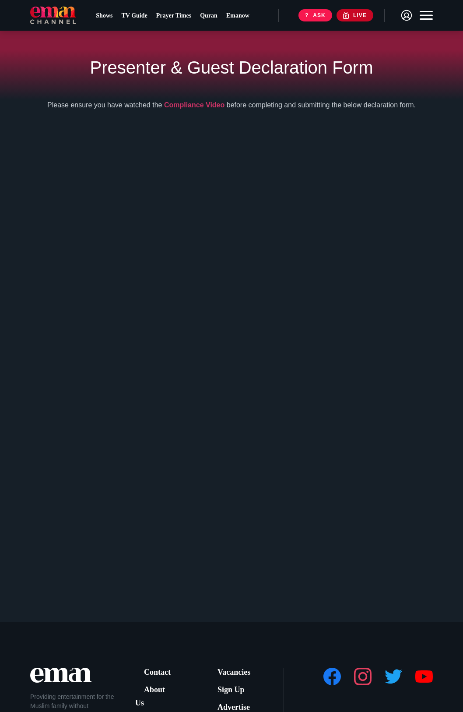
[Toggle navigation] (424, 17)
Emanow (243, 17)
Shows (110, 17)
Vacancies (232, 671)
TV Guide (140, 17)
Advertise (231, 703)
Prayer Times (179, 17)
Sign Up (229, 687)
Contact (156, 671)
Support (156, 703)
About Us (158, 687)
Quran (214, 17)
